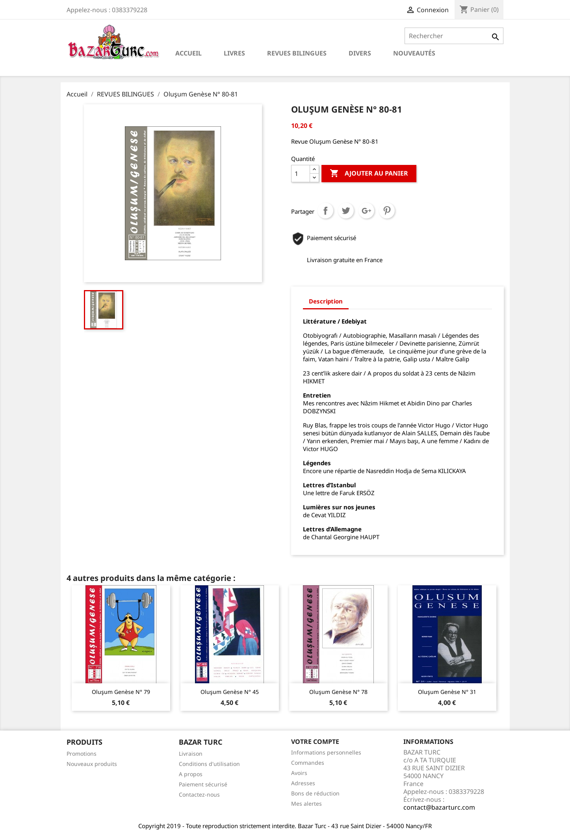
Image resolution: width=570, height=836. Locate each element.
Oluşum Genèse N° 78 (338, 691)
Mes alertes (306, 803)
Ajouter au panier (369, 173)
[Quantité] (300, 173)
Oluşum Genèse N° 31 (447, 691)
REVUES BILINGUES (297, 53)
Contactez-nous (199, 794)
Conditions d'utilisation (209, 764)
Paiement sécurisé (203, 784)
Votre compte (315, 741)
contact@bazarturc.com (439, 807)
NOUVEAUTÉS (414, 53)
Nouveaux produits (92, 764)
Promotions (82, 753)
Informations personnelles (326, 752)
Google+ (366, 210)
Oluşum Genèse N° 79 (121, 691)
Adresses (303, 783)
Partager (325, 210)
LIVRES (234, 53)
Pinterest (387, 210)
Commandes (307, 762)
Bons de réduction (315, 793)
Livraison (190, 753)
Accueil (188, 53)
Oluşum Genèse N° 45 (230, 691)
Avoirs (299, 773)
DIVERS (360, 53)
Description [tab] (326, 301)
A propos (190, 774)
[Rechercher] (454, 36)
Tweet (346, 210)
